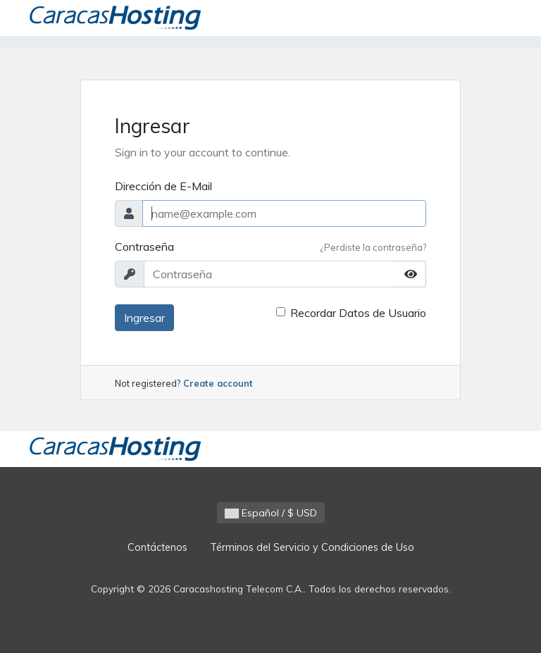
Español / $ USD (271, 512)
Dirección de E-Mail (163, 186)
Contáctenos (157, 547)
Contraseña (144, 247)
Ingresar (144, 318)
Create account (218, 383)
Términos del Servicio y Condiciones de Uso (312, 547)
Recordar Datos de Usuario (358, 313)
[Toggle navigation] (494, 18)
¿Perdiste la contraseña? (373, 247)
